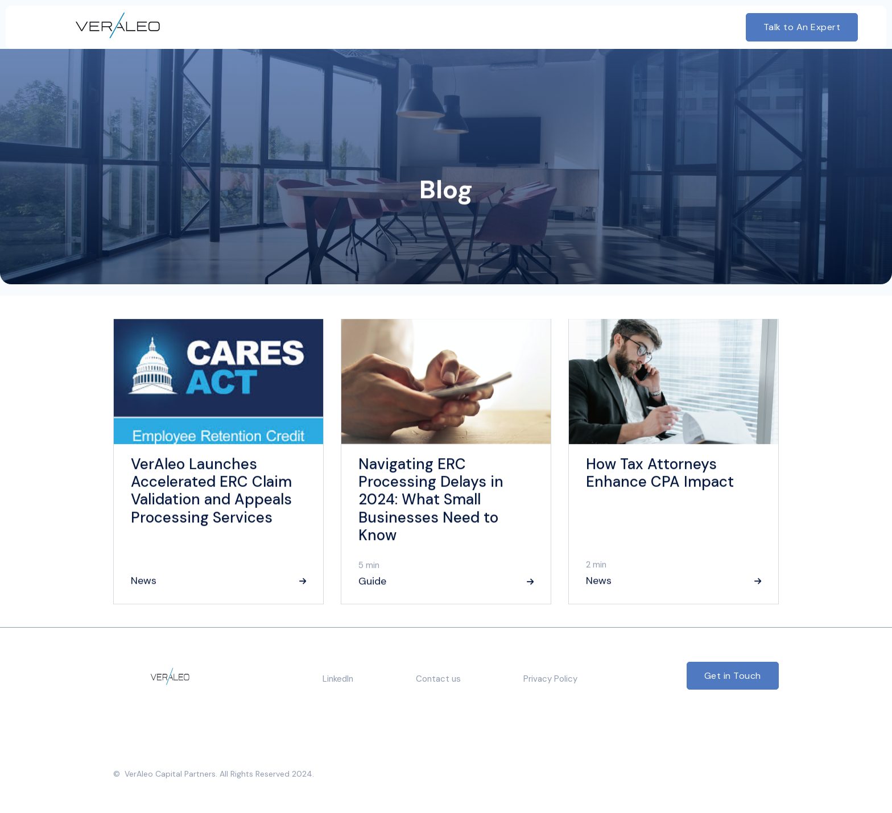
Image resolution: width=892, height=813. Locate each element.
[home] (100, 27)
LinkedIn (338, 679)
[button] (406, 27)
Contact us (438, 679)
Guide (372, 581)
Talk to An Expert (802, 27)
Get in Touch (732, 676)
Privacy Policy (550, 679)
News (143, 581)
